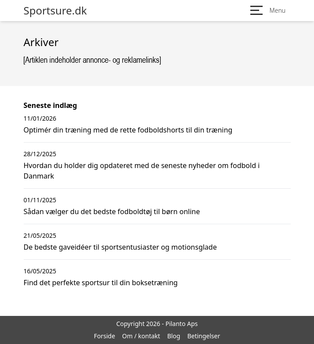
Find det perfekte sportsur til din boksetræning (101, 282)
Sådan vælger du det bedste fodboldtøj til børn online (112, 211)
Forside (104, 336)
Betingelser (203, 336)
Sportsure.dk (55, 11)
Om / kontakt (141, 336)
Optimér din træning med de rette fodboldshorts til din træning (128, 130)
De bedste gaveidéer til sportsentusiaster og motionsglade (120, 247)
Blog (173, 336)
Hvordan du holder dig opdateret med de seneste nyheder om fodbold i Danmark (142, 171)
